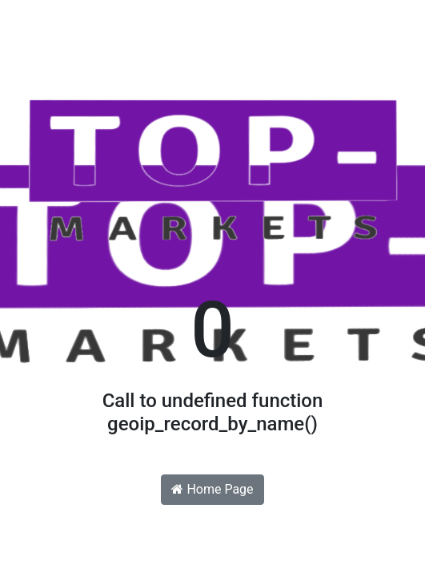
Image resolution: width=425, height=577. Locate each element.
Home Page (212, 489)
